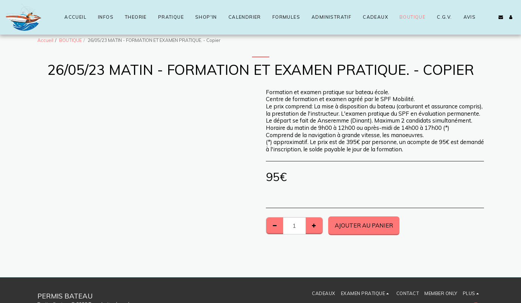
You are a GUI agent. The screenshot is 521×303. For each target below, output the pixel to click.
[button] (500, 17)
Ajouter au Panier (364, 225)
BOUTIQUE (70, 40)
